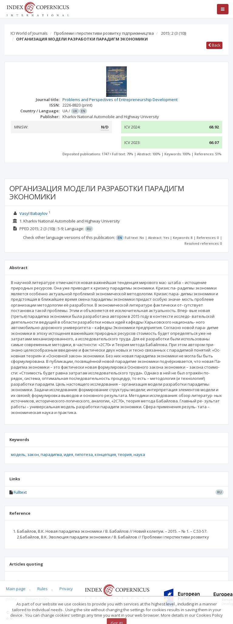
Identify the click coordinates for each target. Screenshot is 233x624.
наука (139, 454)
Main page (15, 588)
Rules (42, 588)
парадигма (51, 454)
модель (18, 454)
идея (68, 454)
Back (214, 45)
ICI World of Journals (29, 33)
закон (33, 454)
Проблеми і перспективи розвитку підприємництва (104, 33)
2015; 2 (173, 33)
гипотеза (84, 454)
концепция (105, 454)
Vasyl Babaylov (33, 213)
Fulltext (20, 492)
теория (125, 454)
